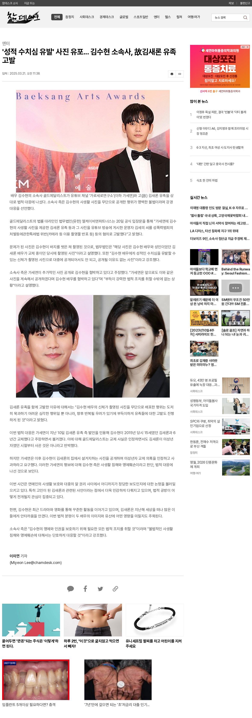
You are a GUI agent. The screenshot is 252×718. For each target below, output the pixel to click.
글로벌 (124, 17)
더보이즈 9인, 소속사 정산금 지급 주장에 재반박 (219, 239)
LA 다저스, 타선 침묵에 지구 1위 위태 (214, 231)
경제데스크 (107, 17)
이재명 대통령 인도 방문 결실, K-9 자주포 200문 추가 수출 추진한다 (219, 208)
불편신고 (245, 3)
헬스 (168, 17)
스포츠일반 (141, 17)
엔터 (157, 17)
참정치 (69, 17)
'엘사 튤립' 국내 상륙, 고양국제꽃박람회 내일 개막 (219, 216)
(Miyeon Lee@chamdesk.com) (36, 562)
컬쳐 (179, 17)
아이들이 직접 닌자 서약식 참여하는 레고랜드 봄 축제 (219, 223)
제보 (231, 3)
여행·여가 (194, 17)
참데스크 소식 (10, 3)
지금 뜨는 (29, 3)
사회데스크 (87, 17)
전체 (57, 17)
